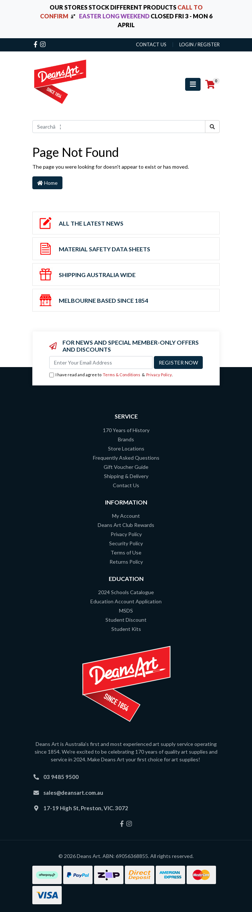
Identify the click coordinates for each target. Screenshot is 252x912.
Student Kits (126, 629)
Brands (126, 439)
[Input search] (118, 126)
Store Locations (126, 448)
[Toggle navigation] (193, 84)
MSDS (126, 610)
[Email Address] (100, 362)
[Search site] (212, 126)
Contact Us (126, 485)
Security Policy (126, 543)
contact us (151, 44)
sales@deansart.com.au (73, 792)
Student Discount (126, 620)
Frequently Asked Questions (126, 458)
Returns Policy (126, 562)
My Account (126, 516)
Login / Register (199, 44)
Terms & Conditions (121, 374)
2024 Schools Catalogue (126, 592)
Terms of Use (126, 552)
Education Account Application (126, 601)
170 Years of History (126, 430)
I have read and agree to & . (111, 375)
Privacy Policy (159, 374)
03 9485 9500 (61, 776)
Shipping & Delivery (126, 476)
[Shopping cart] (210, 84)
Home (47, 183)
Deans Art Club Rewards (126, 525)
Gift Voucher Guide (126, 467)
